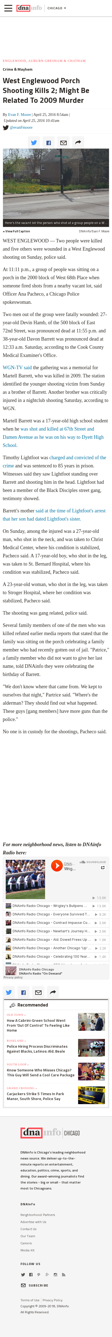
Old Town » (16, 1014)
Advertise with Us (33, 1221)
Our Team (27, 1236)
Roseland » (16, 1040)
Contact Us (28, 1228)
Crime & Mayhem (18, 69)
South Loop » (18, 1064)
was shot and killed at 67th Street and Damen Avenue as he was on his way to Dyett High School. (53, 437)
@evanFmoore (21, 127)
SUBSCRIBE (34, 1285)
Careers (26, 1243)
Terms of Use (30, 1300)
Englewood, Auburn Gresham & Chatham (44, 61)
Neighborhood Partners (37, 1214)
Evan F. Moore (19, 115)
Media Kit (27, 1250)
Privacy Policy (53, 1300)
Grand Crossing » (22, 1088)
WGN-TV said (17, 367)
